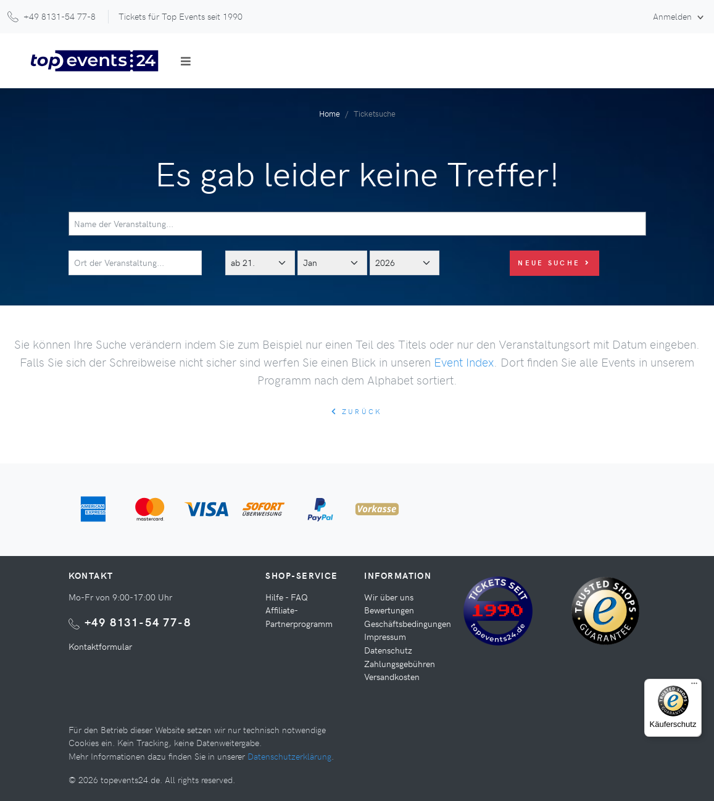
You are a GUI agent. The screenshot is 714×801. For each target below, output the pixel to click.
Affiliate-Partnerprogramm (299, 616)
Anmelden (673, 16)
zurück (356, 411)
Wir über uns (388, 597)
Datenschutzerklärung (289, 756)
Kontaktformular (100, 646)
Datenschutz (388, 650)
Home (329, 113)
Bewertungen (389, 610)
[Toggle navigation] (186, 61)
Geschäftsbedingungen (407, 623)
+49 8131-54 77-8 (138, 621)
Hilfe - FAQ (286, 597)
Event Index (464, 362)
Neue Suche (554, 262)
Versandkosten (392, 676)
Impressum (385, 636)
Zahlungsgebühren (399, 663)
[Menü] (694, 686)
